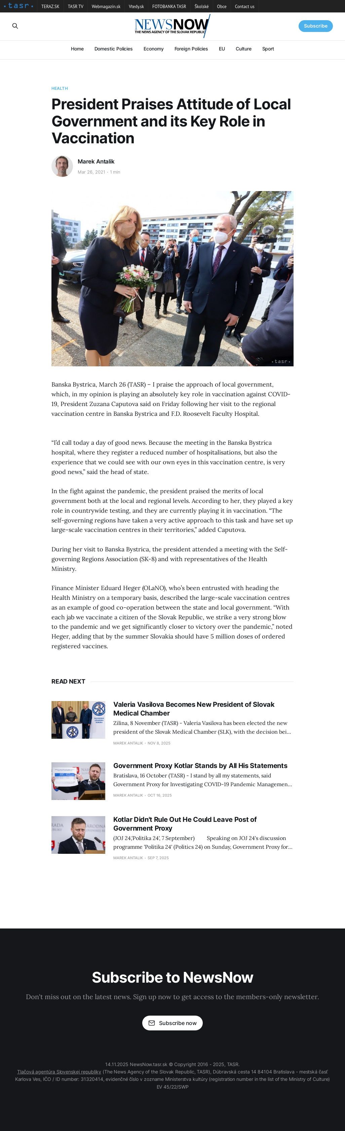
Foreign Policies (191, 48)
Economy (153, 48)
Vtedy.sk (136, 6)
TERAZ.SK (50, 6)
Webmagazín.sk (106, 6)
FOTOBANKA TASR (169, 6)
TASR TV (75, 6)
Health (59, 88)
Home (77, 48)
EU (222, 48)
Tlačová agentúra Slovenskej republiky (59, 1071)
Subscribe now (172, 1023)
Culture (243, 48)
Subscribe (316, 26)
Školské (202, 6)
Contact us (245, 6)
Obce (222, 6)
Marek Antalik (96, 161)
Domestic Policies (113, 48)
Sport (268, 48)
